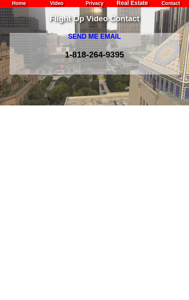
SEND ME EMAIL (94, 36)
